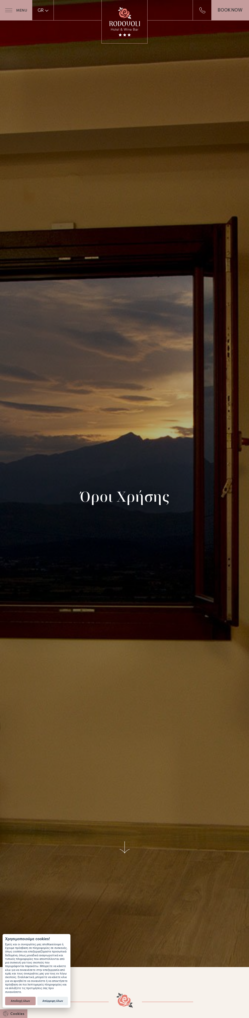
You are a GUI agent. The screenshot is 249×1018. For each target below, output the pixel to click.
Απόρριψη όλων (52, 1001)
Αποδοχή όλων (20, 1001)
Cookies (13, 1013)
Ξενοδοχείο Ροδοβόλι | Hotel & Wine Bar (124, 21)
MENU (16, 10)
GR (43, 10)
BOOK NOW (230, 10)
